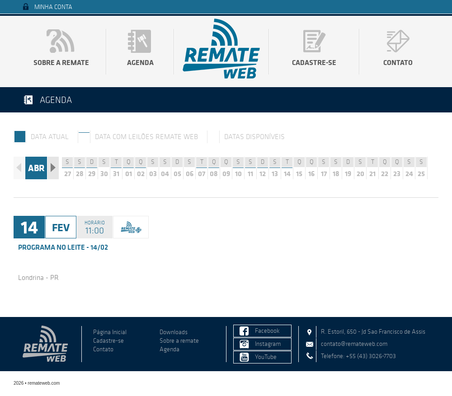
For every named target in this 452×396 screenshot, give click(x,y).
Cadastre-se (314, 62)
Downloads (174, 332)
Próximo (53, 168)
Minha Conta (53, 7)
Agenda (140, 62)
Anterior (19, 168)
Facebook (267, 331)
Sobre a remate (61, 62)
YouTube (266, 357)
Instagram (268, 344)
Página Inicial (110, 332)
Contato (398, 62)
